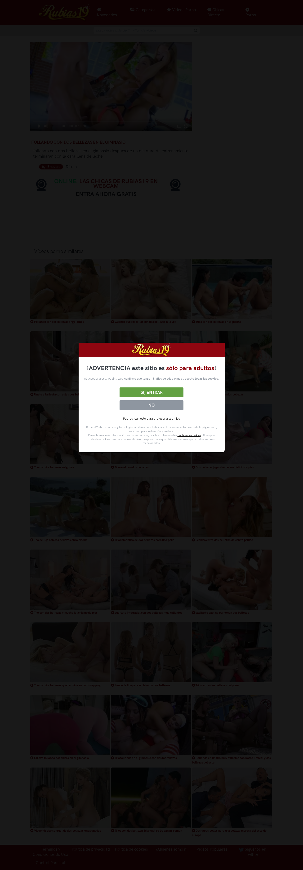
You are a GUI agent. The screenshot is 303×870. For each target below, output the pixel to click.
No (151, 405)
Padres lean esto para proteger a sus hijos (151, 418)
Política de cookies (189, 435)
